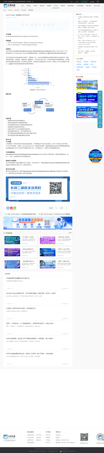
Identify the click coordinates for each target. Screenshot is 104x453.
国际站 (77, 1)
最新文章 (38, 440)
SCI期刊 (35, 5)
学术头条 (56, 5)
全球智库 (62, 5)
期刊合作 (38, 437)
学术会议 (28, 5)
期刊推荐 (24, 10)
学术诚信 (48, 440)
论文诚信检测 (80, 5)
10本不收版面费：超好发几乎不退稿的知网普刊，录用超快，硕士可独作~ (30, 338)
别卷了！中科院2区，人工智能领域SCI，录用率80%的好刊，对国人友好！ (30, 323)
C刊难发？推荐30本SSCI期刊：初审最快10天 (21, 308)
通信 (49, 53)
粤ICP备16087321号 (53, 451)
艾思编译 (49, 5)
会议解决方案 (30, 435)
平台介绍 (48, 435)
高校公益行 (88, 5)
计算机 (10, 63)
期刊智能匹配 (30, 442)
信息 (9, 40)
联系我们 (48, 437)
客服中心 (58, 437)
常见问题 (58, 435)
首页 (71, 1)
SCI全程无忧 (30, 437)
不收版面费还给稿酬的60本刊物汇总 (18, 278)
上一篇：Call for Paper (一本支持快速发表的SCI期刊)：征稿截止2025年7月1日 (21, 214)
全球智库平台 (30, 440)
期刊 (17, 51)
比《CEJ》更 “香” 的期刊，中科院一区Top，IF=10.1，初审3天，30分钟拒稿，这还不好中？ (88, 36)
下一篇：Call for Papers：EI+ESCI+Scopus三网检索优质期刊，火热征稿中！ (55, 214)
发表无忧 (42, 5)
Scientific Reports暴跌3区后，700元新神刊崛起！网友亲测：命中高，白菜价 (31, 293)
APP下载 (38, 435)
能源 (29, 59)
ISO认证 (48, 442)
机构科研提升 (70, 5)
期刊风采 (17, 10)
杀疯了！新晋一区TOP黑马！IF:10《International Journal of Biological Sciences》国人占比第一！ (87, 42)
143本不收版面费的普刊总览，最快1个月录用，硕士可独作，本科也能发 (29, 353)
